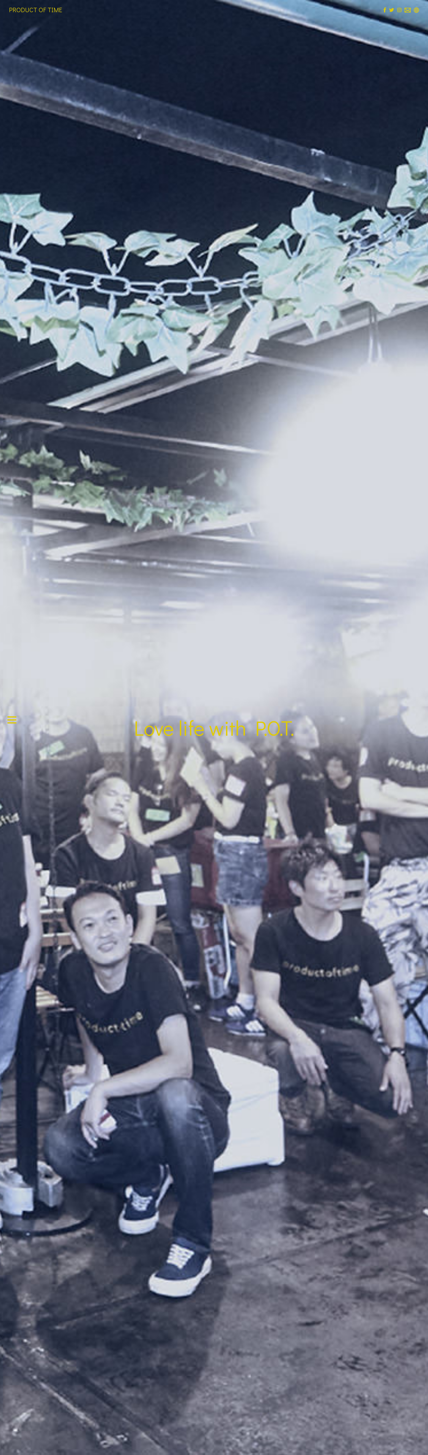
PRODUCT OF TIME (35, 9)
